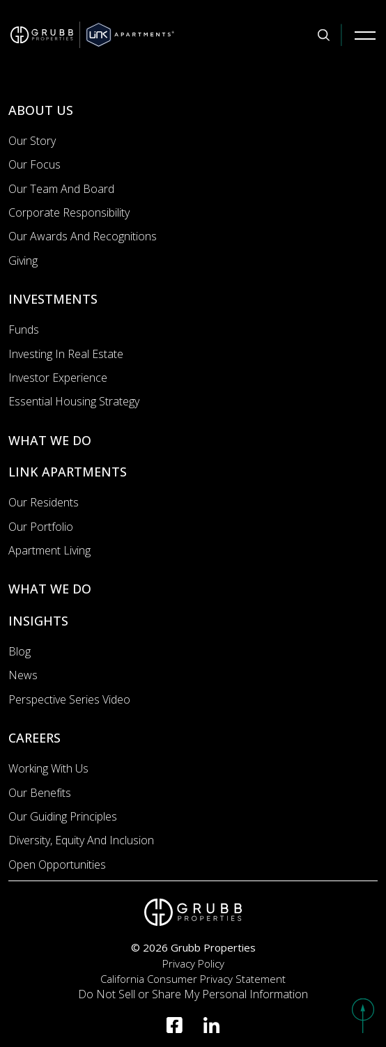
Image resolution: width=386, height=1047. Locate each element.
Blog (19, 651)
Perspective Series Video (69, 699)
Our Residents (43, 502)
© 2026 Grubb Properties (193, 947)
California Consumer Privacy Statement (193, 979)
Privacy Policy (193, 963)
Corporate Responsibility (69, 212)
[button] (363, 1015)
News (23, 675)
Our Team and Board (61, 188)
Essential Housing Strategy (73, 401)
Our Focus (34, 164)
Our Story (32, 140)
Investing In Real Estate (65, 354)
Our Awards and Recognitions (82, 236)
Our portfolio (40, 526)
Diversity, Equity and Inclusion (81, 840)
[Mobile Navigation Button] (365, 35)
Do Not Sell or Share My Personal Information (193, 994)
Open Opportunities (57, 864)
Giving (23, 260)
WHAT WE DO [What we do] (49, 440)
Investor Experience (57, 377)
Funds (23, 329)
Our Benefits (39, 792)
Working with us (48, 768)
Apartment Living (49, 550)
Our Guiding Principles (62, 816)
